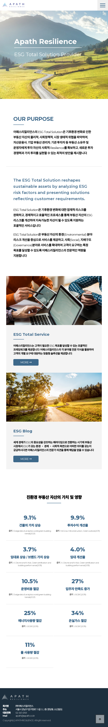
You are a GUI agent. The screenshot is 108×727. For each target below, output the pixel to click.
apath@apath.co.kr (25, 715)
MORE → (25, 362)
